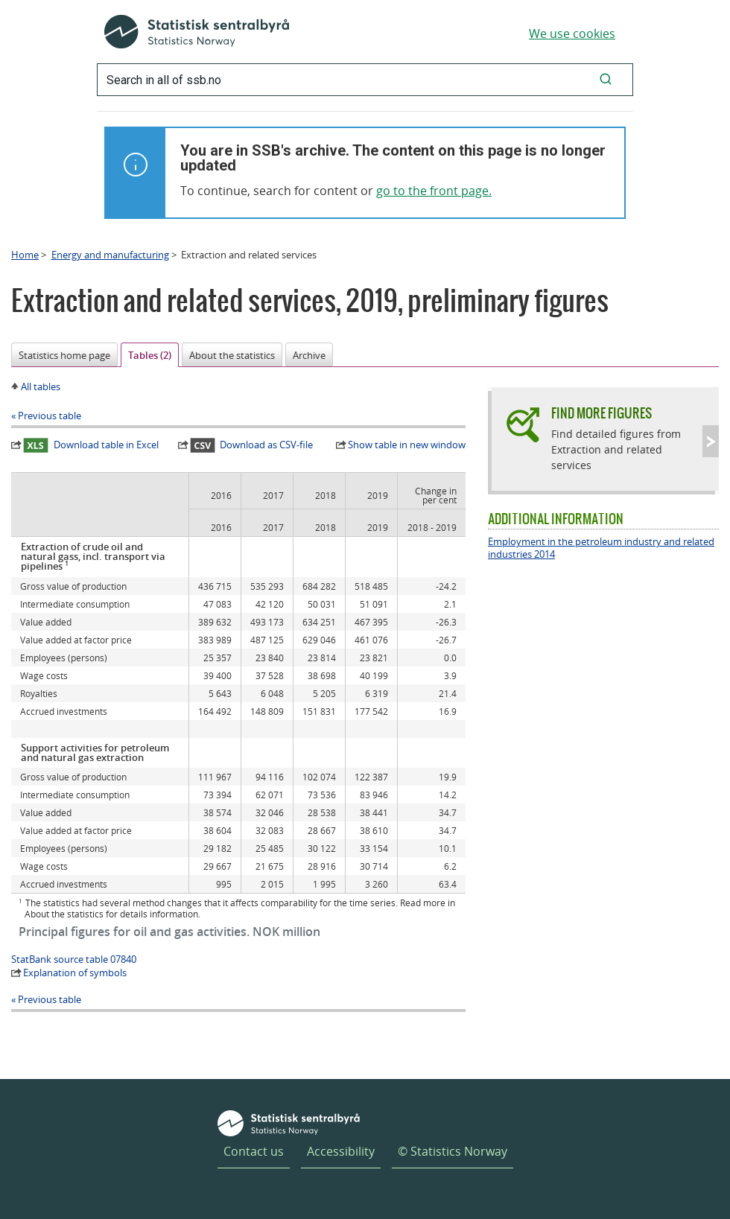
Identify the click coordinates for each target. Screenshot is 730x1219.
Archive (309, 355)
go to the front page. (434, 190)
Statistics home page (64, 355)
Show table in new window (407, 444)
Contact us (253, 1151)
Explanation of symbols (75, 972)
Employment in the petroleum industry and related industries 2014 (601, 548)
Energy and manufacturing (110, 254)
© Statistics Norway (452, 1151)
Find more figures (601, 413)
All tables (40, 386)
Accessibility (341, 1151)
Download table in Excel (91, 445)
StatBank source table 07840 (73, 959)
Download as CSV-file (252, 445)
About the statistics (232, 355)
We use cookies (572, 33)
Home (25, 254)
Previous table (49, 415)
